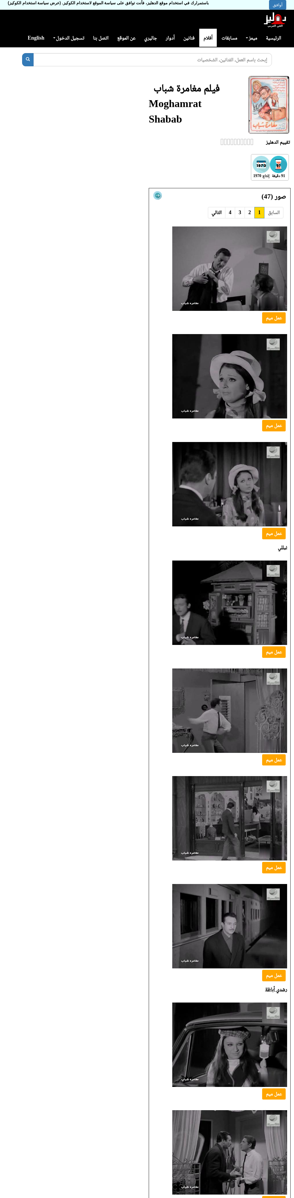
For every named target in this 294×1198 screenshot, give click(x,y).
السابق (274, 212)
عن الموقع (126, 38)
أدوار (170, 38)
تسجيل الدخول (68, 38)
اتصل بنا (100, 38)
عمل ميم (274, 318)
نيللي (282, 547)
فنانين (188, 38)
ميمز (251, 38)
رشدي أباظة (276, 989)
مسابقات (229, 38)
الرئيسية (273, 38)
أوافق (278, 5)
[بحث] (28, 59)
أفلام (208, 38)
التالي (217, 212)
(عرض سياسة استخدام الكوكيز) (34, 3)
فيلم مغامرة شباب (186, 88)
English (36, 38)
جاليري (150, 38)
